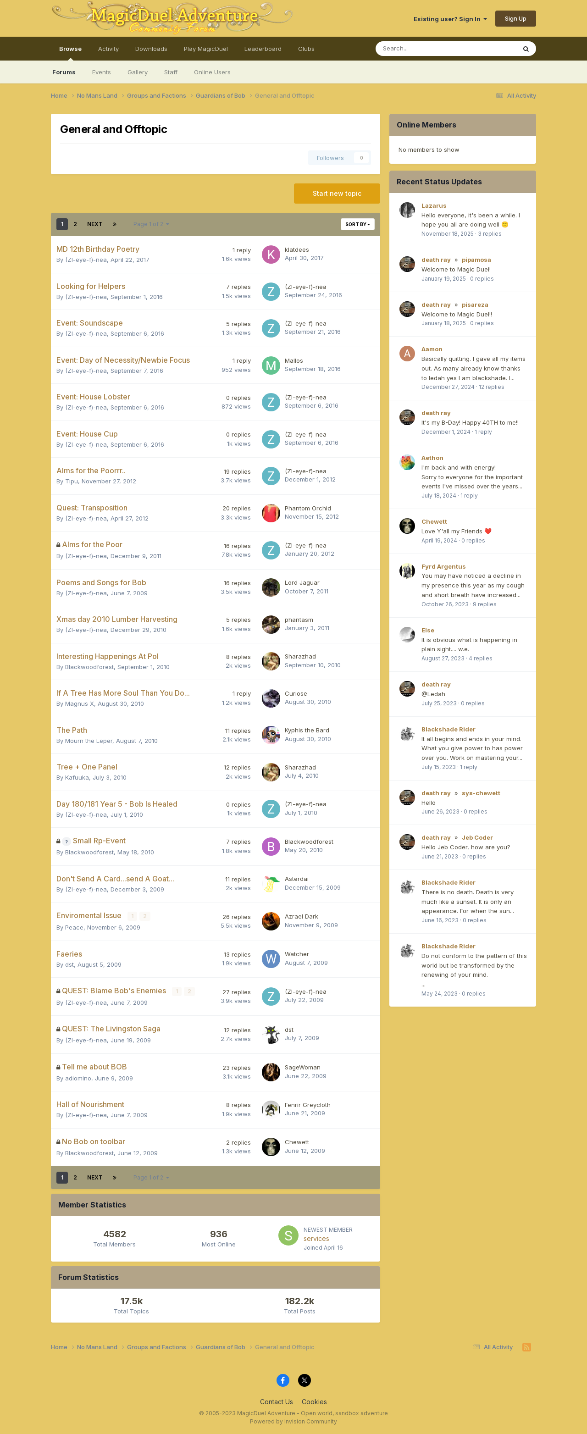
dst (69, 964)
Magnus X (79, 703)
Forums (64, 72)
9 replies (485, 604)
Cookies (314, 1401)
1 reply (483, 431)
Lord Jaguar (302, 582)
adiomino (78, 1077)
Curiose (296, 693)
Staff (170, 72)
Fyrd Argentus (443, 566)
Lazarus (434, 205)
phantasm (299, 619)
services (316, 1237)
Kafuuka (77, 777)
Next (95, 224)
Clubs (306, 48)
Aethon (432, 457)
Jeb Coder (477, 837)
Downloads (151, 48)
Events (101, 72)
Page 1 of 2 (151, 224)
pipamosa (476, 259)
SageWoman (303, 1066)
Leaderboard (263, 48)
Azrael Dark (301, 916)
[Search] (422, 48)
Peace (74, 926)
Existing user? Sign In (450, 18)
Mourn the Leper (88, 740)
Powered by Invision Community (293, 1420)
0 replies (482, 278)
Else (427, 630)
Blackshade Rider (448, 729)
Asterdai (297, 878)
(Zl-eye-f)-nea (86, 259)
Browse (70, 53)
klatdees (297, 249)
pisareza (475, 304)
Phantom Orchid (308, 508)
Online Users (212, 72)
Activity (108, 48)
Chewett (297, 1141)
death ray (436, 259)
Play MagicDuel (206, 48)
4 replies (481, 658)
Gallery (137, 72)
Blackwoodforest (89, 666)
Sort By (357, 224)
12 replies (491, 386)
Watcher (297, 953)
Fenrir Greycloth (308, 1103)
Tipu (71, 481)
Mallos (294, 360)
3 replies (490, 233)
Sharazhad (300, 656)
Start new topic (337, 193)
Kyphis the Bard (307, 730)
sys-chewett (481, 793)
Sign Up (515, 18)
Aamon (432, 349)
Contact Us (276, 1401)
